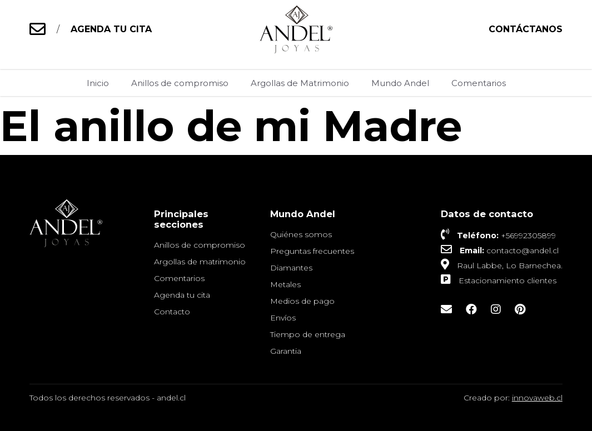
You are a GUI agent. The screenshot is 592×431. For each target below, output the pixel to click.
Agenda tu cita (182, 295)
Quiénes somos (301, 234)
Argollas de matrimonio (200, 262)
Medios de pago (302, 301)
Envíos (283, 318)
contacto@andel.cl (522, 250)
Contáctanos (526, 29)
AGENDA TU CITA (111, 29)
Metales (285, 284)
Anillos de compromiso (179, 83)
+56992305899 (528, 235)
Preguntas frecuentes (312, 251)
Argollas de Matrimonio (300, 83)
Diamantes (291, 268)
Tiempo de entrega (307, 334)
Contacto (172, 312)
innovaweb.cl (537, 398)
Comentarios (478, 83)
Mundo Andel (400, 83)
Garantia (285, 351)
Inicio (98, 83)
